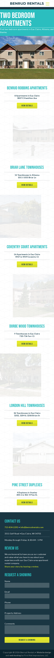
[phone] (27, 606)
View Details (27, 105)
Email (7, 592)
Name (7, 581)
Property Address (13, 613)
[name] (27, 585)
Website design (44, 652)
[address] (27, 617)
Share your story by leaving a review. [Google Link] (22, 566)
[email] (27, 595)
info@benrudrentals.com (32, 527)
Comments (10, 623)
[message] (27, 629)
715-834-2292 (11, 527)
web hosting (15, 655)
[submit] (27, 640)
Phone (8, 602)
